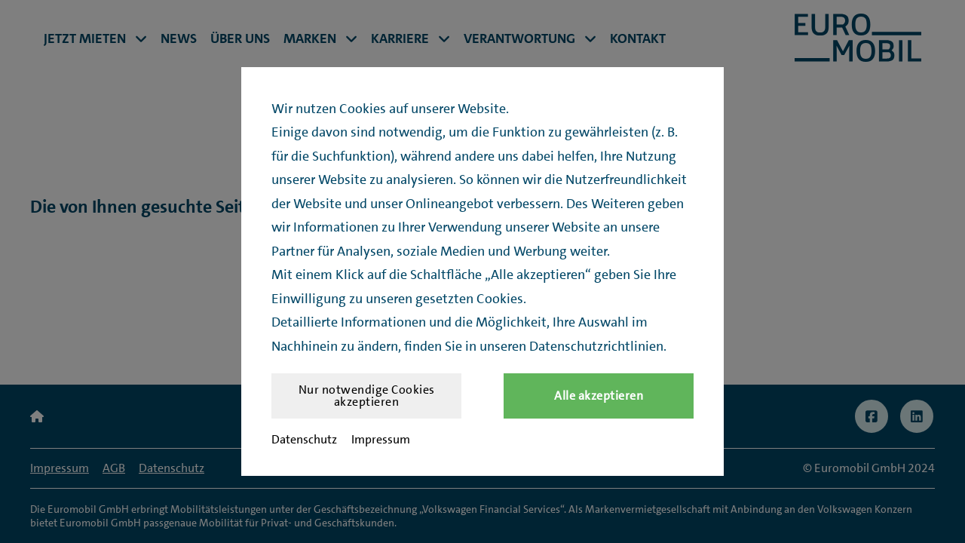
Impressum (380, 440)
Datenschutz (304, 440)
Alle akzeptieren (598, 395)
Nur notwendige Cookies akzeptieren (367, 396)
